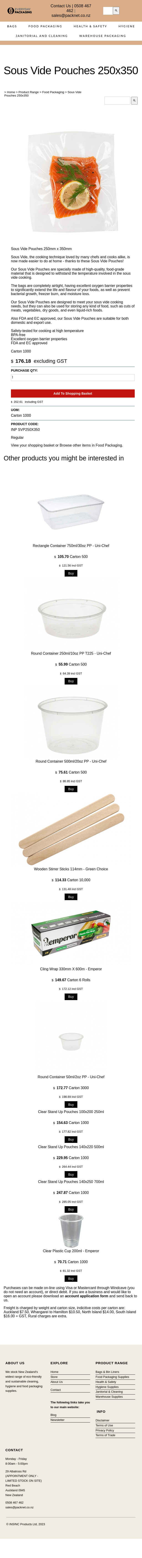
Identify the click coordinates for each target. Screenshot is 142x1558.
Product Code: (25, 424)
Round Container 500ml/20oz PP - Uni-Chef (71, 761)
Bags (12, 26)
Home (11, 92)
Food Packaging (45, 26)
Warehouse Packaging (102, 36)
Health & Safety (90, 26)
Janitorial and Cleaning (42, 36)
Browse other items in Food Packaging (91, 445)
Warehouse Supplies (109, 1396)
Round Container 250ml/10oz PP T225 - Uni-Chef (71, 653)
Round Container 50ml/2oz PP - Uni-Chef (71, 1077)
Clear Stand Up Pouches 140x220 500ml (71, 1147)
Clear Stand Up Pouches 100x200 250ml (71, 1112)
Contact (56, 1390)
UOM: (15, 410)
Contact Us (61, 6)
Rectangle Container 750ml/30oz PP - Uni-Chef (71, 546)
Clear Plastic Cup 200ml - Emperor (71, 1251)
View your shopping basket (32, 445)
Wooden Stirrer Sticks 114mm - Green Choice (71, 869)
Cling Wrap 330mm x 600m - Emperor (71, 969)
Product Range (28, 92)
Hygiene (127, 26)
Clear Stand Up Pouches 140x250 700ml (71, 1182)
